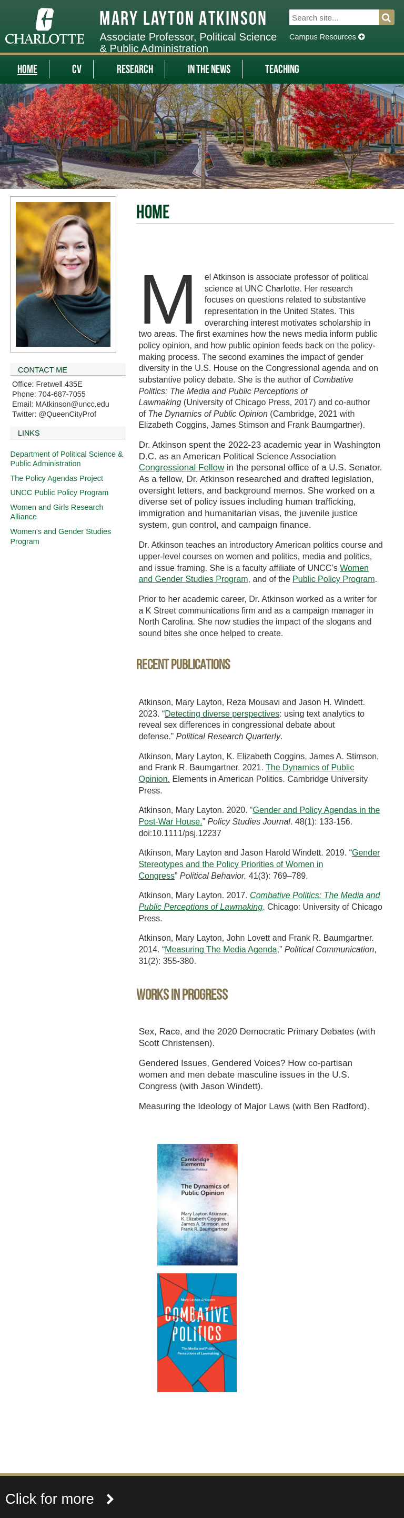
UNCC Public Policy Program (59, 492)
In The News (209, 70)
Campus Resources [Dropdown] (327, 37)
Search (393, 17)
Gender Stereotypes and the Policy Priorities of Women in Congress (259, 864)
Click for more (60, 1499)
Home (27, 70)
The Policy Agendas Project (56, 478)
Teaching (282, 70)
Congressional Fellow (182, 468)
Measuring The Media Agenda (221, 949)
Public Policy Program (333, 579)
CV (77, 70)
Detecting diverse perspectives (222, 713)
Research (135, 70)
